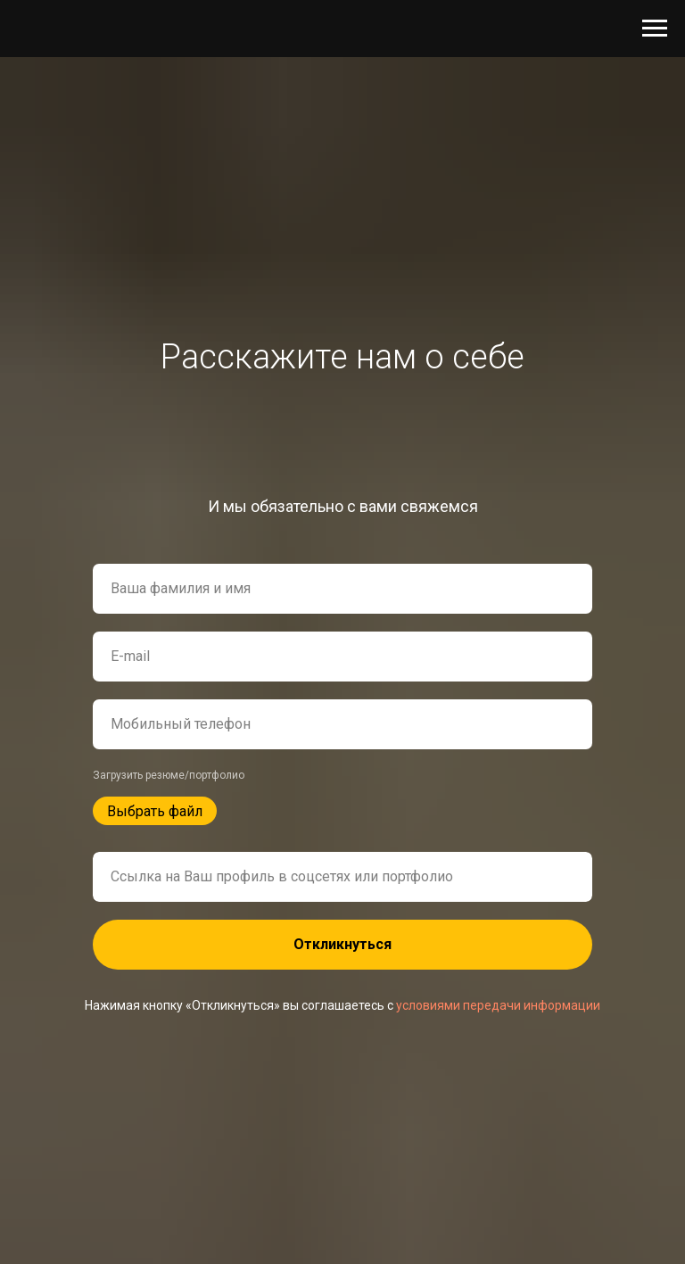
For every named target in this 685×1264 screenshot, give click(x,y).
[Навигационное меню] (654, 28)
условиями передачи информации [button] (498, 1005)
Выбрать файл (154, 811)
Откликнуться (342, 944)
